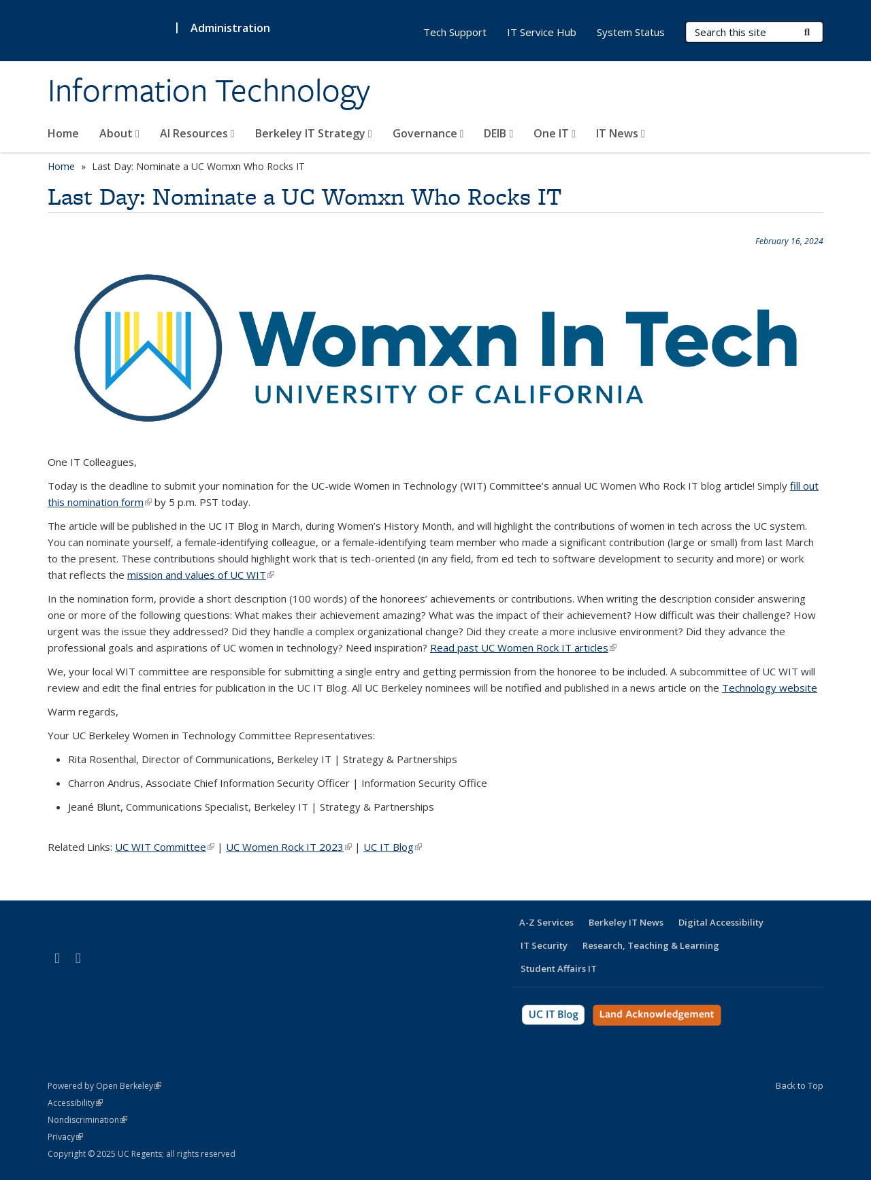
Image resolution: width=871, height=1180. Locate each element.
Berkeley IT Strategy (313, 133)
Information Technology (209, 90)
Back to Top (799, 1085)
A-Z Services (546, 922)
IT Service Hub (541, 32)
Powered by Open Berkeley (104, 1086)
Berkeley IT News (626, 922)
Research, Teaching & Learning (650, 945)
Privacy (65, 1137)
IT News (620, 133)
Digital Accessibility (720, 922)
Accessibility (75, 1103)
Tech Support (455, 32)
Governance (428, 133)
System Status (631, 32)
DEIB (498, 133)
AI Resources (197, 133)
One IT (554, 133)
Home (63, 133)
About (119, 133)
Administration (230, 27)
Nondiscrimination (87, 1120)
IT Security (544, 945)
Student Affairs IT (559, 968)
